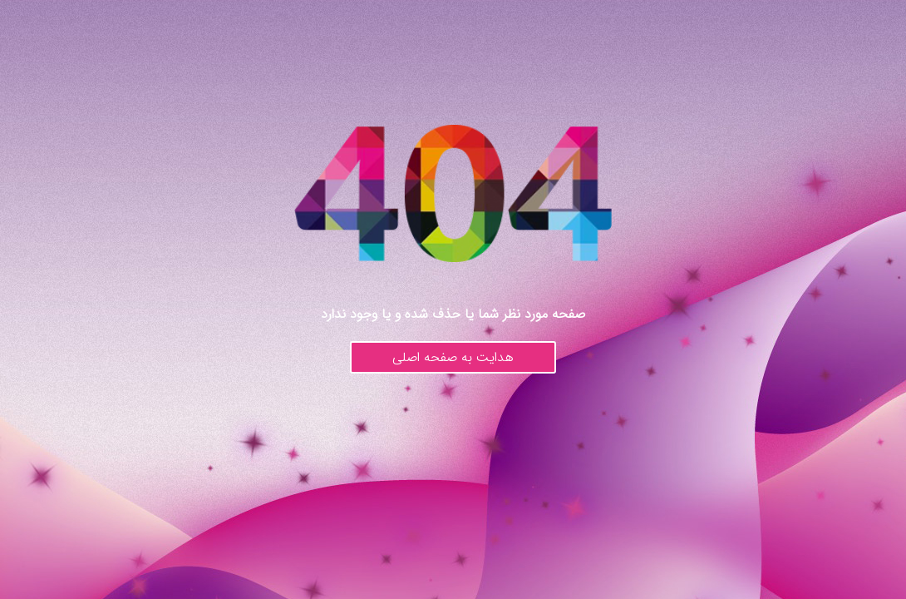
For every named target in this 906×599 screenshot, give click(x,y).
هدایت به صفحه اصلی (453, 357)
